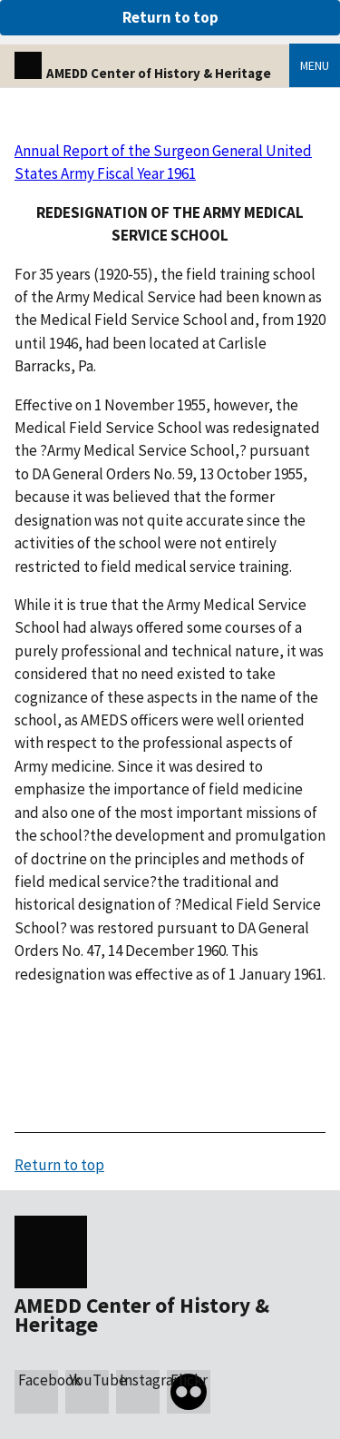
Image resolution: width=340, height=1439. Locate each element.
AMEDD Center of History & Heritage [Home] (143, 73)
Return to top (170, 17)
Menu (314, 65)
